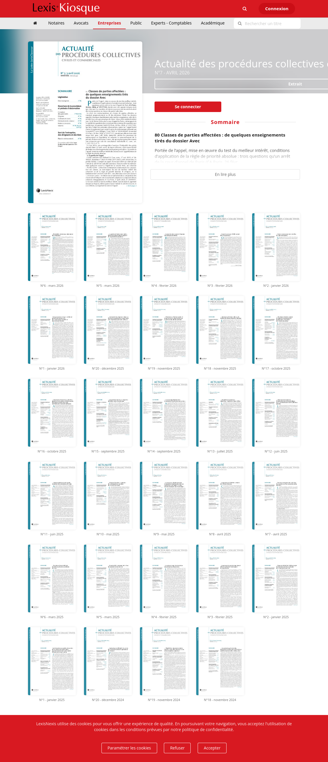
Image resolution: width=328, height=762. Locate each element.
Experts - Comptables (171, 23)
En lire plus (225, 174)
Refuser (177, 748)
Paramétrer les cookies (129, 748)
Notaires (56, 23)
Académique (212, 23)
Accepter (212, 748)
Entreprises (109, 23)
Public (136, 23)
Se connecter (188, 106)
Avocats (81, 23)
